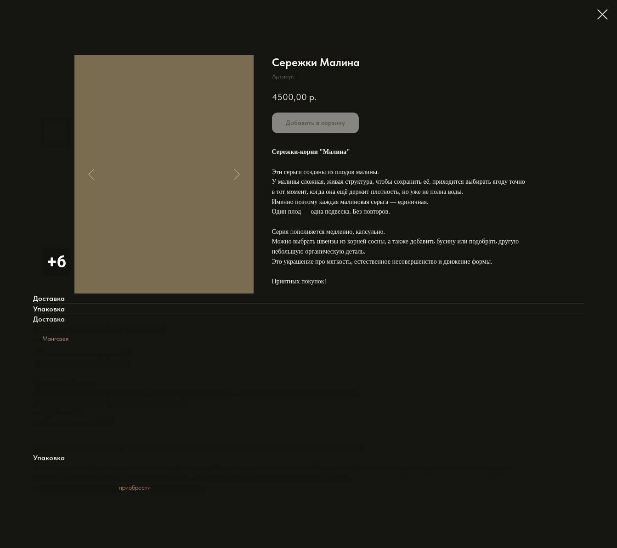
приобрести (135, 487)
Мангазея (55, 338)
